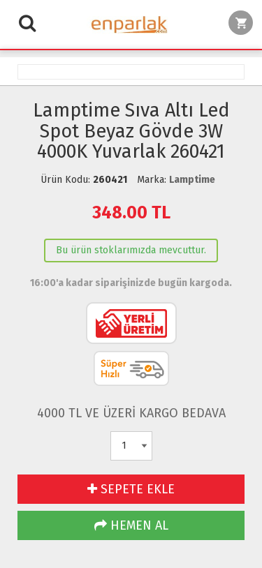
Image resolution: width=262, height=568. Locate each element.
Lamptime (192, 180)
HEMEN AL (131, 525)
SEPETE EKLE (131, 489)
